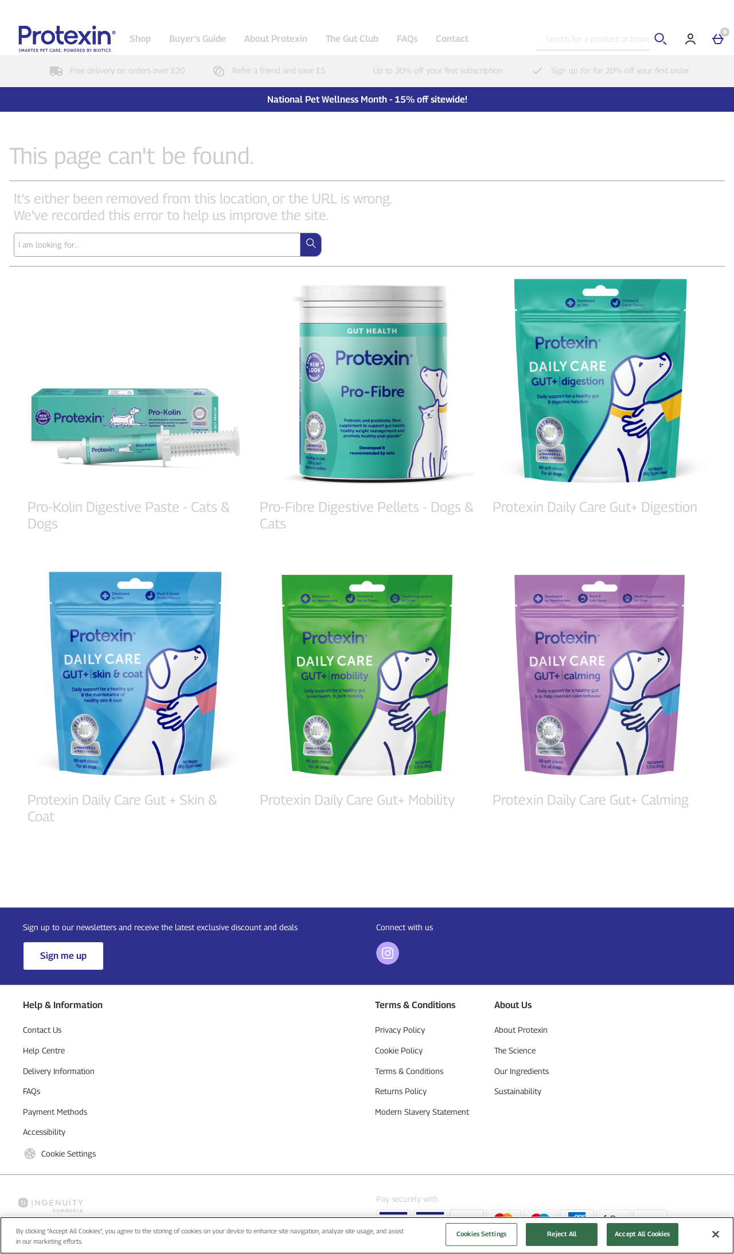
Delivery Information (59, 1071)
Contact (452, 38)
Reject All (561, 1238)
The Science (515, 1050)
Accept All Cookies (642, 1238)
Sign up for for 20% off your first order (607, 70)
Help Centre (44, 1050)
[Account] (690, 39)
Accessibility (44, 1132)
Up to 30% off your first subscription (425, 70)
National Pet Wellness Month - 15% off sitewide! (367, 99)
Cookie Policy (399, 1050)
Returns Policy (401, 1091)
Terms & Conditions (409, 1071)
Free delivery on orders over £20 (115, 70)
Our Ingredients (521, 1071)
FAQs (407, 38)
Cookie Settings (59, 1154)
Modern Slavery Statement (422, 1111)
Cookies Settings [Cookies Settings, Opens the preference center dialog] (481, 1238)
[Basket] (718, 39)
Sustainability (517, 1091)
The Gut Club (352, 38)
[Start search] (660, 39)
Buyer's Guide (197, 38)
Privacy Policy (400, 1029)
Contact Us (42, 1029)
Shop (140, 38)
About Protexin (275, 38)
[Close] (715, 1238)
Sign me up (63, 955)
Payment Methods (55, 1111)
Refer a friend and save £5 (266, 70)
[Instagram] (387, 961)
